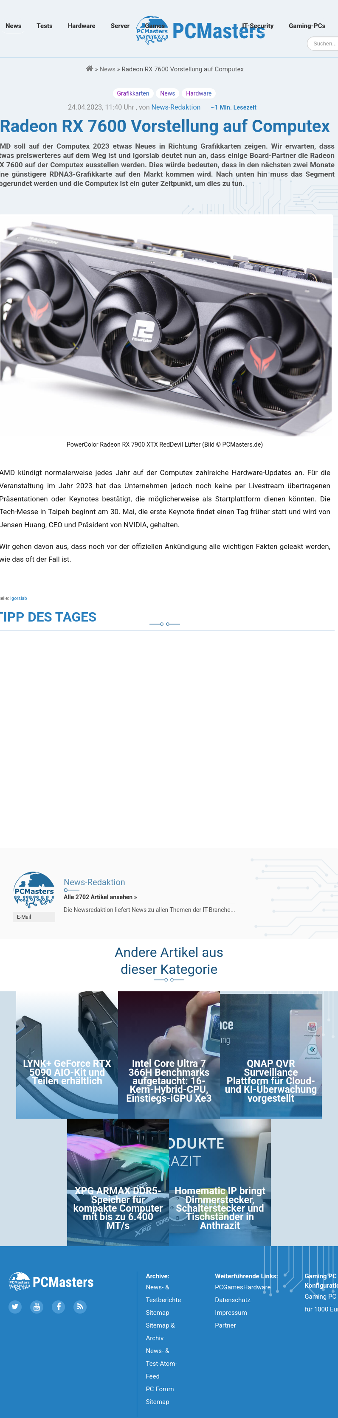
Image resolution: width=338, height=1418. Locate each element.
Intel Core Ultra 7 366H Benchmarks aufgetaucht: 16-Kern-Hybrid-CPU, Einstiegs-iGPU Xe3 (168, 1081)
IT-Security (257, 26)
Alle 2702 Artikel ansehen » (100, 897)
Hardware (82, 26)
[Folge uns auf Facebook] (58, 1307)
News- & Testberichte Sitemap (163, 1300)
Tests (44, 26)
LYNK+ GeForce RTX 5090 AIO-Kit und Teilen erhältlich (67, 1072)
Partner (225, 1325)
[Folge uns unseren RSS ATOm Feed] (80, 1307)
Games (155, 26)
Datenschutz (233, 1300)
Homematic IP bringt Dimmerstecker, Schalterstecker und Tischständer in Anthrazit (220, 1208)
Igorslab (18, 598)
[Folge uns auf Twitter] (15, 1307)
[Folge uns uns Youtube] (36, 1307)
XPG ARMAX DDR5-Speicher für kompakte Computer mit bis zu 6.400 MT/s (118, 1208)
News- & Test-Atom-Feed (161, 1363)
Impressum (231, 1313)
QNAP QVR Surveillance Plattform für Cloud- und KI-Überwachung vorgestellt (271, 1081)
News (13, 26)
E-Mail (24, 917)
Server (120, 26)
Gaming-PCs (307, 26)
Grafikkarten (133, 93)
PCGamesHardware (242, 1287)
